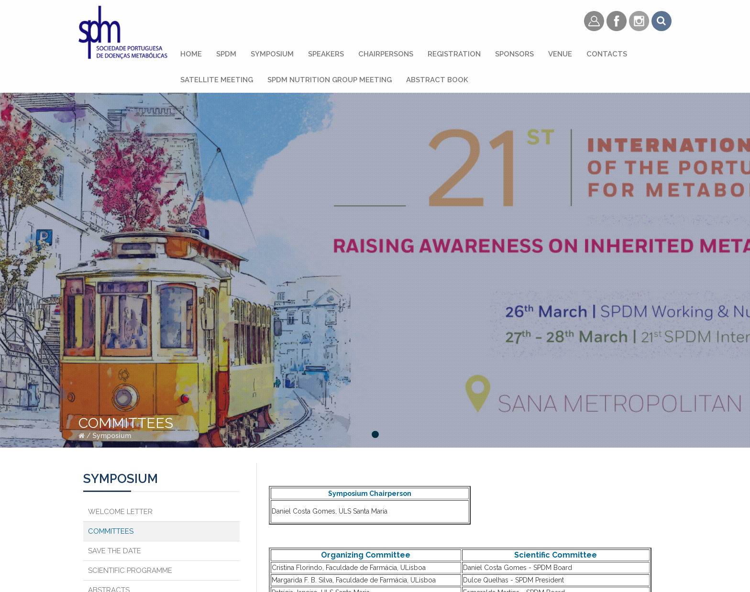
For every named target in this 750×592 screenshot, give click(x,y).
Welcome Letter (120, 511)
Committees (110, 531)
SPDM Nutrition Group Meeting (329, 80)
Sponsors (514, 54)
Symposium (272, 54)
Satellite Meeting (216, 80)
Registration (454, 54)
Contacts (606, 54)
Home (191, 54)
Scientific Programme (130, 570)
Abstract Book (437, 80)
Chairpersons (385, 54)
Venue (560, 54)
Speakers (326, 54)
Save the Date (114, 551)
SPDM (226, 54)
